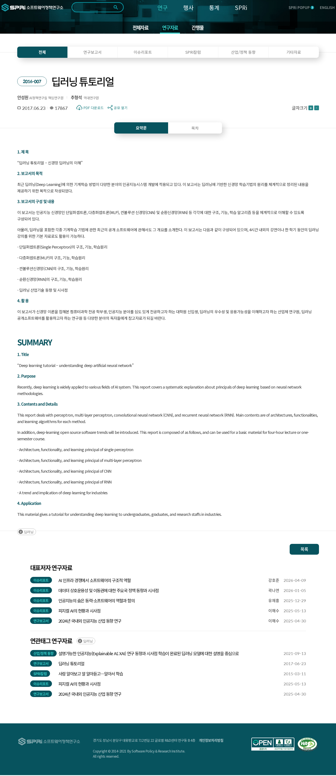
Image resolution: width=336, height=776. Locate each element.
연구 (162, 7)
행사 (188, 7)
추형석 (76, 98)
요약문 (141, 129)
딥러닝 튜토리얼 (71, 664)
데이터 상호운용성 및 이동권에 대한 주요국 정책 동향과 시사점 (108, 591)
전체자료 (139, 28)
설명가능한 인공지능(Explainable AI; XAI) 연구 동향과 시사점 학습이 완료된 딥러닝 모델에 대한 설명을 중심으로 (148, 654)
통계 (214, 7)
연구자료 (170, 28)
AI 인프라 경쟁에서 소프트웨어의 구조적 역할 (94, 581)
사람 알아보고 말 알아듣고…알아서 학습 (90, 674)
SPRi (241, 7)
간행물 (199, 28)
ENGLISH (327, 7)
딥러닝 (29, 532)
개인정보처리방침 (211, 741)
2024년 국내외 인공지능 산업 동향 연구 (89, 622)
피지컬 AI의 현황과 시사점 (79, 611)
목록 (304, 550)
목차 (195, 129)
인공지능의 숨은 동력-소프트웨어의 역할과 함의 (96, 601)
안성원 (22, 98)
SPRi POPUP (301, 7)
